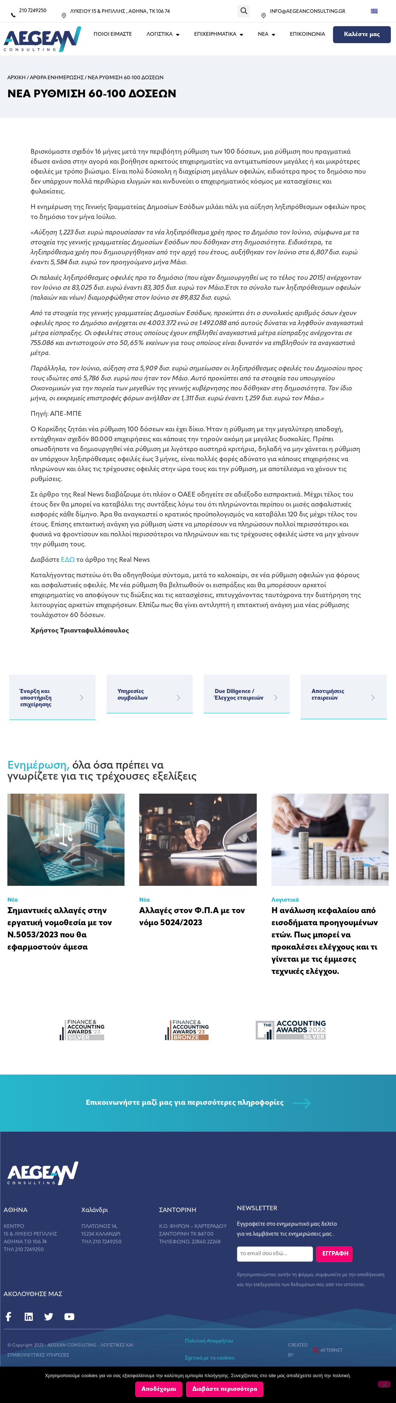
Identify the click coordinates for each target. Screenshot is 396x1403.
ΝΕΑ (266, 34)
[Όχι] (384, 1384)
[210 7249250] (13, 15)
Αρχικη (16, 78)
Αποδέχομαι (159, 1390)
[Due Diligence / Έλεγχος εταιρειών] (275, 698)
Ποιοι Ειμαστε (113, 34)
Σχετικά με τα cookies (209, 1358)
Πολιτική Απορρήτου (209, 1341)
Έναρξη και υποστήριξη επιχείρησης (36, 698)
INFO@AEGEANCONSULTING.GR (307, 11)
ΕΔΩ (68, 560)
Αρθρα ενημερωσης (57, 78)
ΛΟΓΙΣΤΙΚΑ (163, 34)
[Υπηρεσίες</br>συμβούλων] (179, 698)
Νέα (12, 900)
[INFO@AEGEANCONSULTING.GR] (263, 15)
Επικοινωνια (307, 34)
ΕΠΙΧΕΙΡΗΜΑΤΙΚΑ (218, 34)
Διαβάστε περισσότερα (225, 1390)
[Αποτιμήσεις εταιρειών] (373, 698)
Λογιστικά (285, 900)
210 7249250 (32, 10)
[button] (244, 11)
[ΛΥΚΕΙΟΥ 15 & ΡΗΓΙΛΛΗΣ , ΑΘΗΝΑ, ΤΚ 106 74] (64, 15)
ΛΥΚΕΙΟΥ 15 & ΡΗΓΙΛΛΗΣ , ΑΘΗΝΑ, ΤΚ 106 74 (120, 11)
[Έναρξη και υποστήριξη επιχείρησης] (81, 698)
